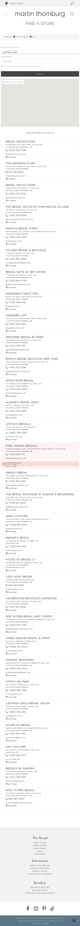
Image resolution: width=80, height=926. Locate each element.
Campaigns (40, 854)
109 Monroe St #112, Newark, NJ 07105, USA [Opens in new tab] (23, 384)
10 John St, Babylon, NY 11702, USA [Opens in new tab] (20, 253)
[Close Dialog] (77, 921)
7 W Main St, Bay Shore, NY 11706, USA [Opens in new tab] (21, 275)
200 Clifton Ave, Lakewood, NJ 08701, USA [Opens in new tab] (23, 601)
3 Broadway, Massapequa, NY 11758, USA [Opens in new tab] (22, 188)
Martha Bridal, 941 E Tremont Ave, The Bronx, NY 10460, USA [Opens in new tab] (31, 232)
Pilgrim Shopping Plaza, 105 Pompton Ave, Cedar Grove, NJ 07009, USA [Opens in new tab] (36, 449)
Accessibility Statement (40, 874)
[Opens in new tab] (16, 154)
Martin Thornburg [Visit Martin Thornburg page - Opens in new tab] (21, 147)
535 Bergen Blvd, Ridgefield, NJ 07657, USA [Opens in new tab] (23, 340)
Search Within (6, 57)
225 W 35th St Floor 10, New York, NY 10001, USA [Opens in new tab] (26, 318)
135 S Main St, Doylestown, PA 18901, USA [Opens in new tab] (22, 750)
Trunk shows (40, 845)
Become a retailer (40, 887)
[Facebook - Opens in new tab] (27, 908)
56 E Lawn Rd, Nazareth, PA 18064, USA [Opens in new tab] (21, 772)
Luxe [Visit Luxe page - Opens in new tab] (30, 147)
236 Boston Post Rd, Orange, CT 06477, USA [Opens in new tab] (24, 563)
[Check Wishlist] (72, 14)
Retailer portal (40, 890)
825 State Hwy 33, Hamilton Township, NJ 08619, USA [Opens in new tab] (27, 663)
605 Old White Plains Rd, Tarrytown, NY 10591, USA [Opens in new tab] (27, 362)
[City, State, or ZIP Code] (40, 52)
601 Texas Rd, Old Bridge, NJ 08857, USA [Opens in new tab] (22, 541)
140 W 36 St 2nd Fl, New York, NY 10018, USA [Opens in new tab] (24, 297)
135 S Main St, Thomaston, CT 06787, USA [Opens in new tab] (22, 685)
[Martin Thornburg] (40, 14)
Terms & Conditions (40, 868)
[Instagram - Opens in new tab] (35, 908)
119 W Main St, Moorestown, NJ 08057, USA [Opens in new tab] (23, 793)
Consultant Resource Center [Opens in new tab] (40, 893)
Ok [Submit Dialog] (74, 920)
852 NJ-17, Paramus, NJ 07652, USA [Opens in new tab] (20, 405)
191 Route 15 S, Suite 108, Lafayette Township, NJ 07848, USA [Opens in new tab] (30, 619)
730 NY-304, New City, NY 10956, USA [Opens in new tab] (20, 427)
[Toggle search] (72, 3)
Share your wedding (40, 865)
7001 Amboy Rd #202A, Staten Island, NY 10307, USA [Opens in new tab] (27, 476)
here (47, 923)
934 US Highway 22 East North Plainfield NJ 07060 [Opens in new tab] (27, 519)
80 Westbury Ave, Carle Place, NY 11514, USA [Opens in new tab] (24, 145)
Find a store (40, 843)
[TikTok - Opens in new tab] (52, 908)
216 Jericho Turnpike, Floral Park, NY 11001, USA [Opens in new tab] (26, 166)
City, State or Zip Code (10, 47)
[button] (6, 14)
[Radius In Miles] (40, 61)
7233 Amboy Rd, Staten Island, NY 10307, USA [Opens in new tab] (24, 497)
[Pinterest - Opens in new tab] (44, 908)
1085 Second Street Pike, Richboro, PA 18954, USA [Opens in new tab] (26, 728)
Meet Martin (40, 848)
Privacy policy (40, 871)
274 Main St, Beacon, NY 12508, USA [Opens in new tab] (20, 580)
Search (40, 74)
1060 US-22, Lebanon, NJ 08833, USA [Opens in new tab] (20, 641)
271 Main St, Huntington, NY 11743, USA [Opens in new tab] (21, 210)
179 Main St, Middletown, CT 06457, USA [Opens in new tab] (22, 706)
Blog (40, 851)
